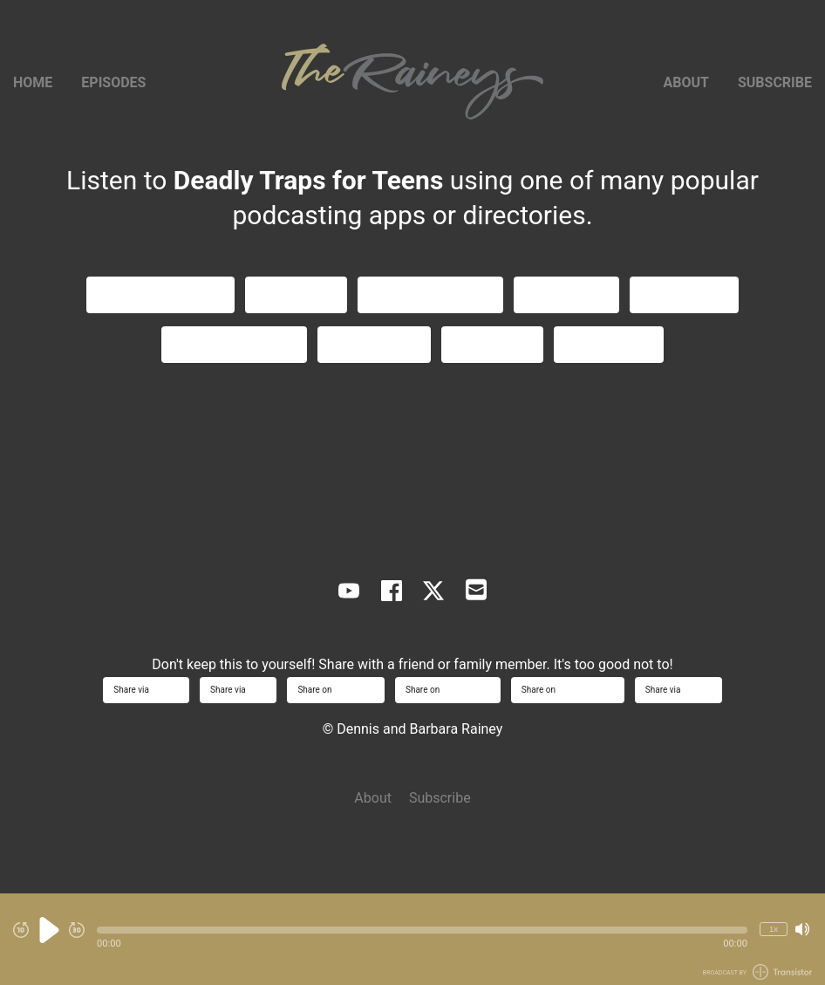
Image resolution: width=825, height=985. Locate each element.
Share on (335, 689)
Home (32, 82)
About (686, 82)
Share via (146, 689)
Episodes (113, 82)
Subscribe (775, 82)
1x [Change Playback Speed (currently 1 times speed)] (773, 929)
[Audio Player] (412, 939)
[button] (422, 930)
